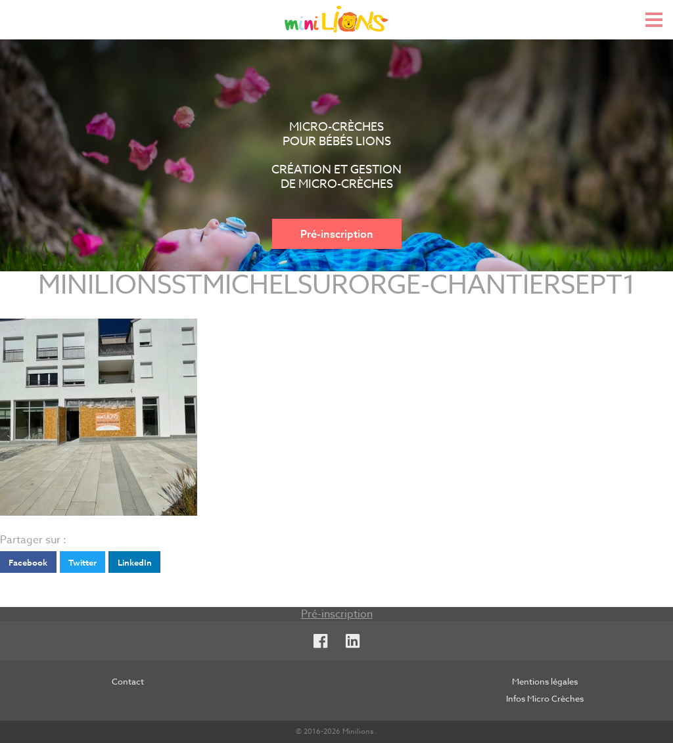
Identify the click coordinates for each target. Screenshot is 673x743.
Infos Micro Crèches (545, 698)
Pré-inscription (336, 234)
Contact (128, 681)
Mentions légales (545, 681)
